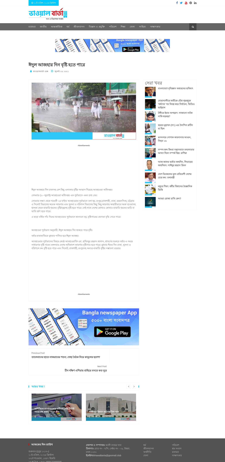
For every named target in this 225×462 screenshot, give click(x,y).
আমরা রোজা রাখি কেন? (169, 198)
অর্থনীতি (147, 441)
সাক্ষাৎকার (155, 26)
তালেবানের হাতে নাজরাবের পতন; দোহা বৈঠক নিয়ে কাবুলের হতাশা (56, 356)
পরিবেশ (112, 26)
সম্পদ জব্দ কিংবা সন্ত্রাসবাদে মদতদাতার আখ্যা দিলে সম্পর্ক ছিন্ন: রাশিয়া (176, 151)
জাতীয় (43, 26)
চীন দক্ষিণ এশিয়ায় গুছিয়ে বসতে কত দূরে (111, 354)
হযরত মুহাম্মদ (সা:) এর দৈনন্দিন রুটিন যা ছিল (175, 126)
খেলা (132, 26)
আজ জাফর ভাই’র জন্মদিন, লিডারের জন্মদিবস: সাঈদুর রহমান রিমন (175, 163)
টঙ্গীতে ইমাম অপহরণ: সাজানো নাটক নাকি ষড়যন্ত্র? (175, 114)
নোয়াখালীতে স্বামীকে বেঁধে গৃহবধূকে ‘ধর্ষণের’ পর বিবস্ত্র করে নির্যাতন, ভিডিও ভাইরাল (176, 103)
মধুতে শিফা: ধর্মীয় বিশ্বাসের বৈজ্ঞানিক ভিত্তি (175, 187)
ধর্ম (68, 26)
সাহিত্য (142, 26)
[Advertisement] (84, 167)
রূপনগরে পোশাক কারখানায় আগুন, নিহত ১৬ (174, 138)
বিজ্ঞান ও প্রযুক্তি (97, 26)
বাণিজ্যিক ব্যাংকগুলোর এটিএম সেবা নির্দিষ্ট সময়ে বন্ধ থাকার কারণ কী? (56, 399)
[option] (56, 396)
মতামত (32, 26)
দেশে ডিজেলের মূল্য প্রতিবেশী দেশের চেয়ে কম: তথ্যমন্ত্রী (174, 175)
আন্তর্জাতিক (56, 26)
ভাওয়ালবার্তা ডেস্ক (40, 71)
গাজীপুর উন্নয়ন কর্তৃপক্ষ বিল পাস (105, 401)
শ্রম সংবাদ (176, 438)
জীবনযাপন (79, 26)
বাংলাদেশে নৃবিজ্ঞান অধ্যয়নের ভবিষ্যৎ (175, 88)
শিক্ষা (123, 26)
